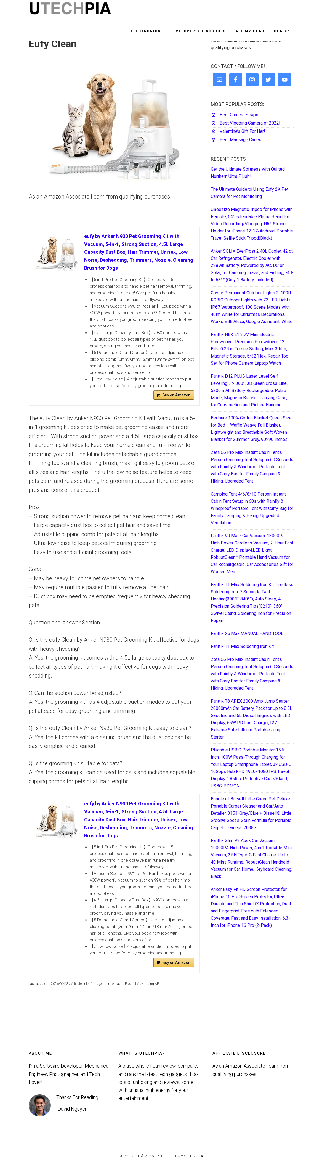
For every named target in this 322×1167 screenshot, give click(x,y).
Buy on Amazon (176, 395)
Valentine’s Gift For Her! (242, 131)
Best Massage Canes (240, 139)
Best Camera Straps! (240, 114)
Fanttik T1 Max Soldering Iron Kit (242, 646)
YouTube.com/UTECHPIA (180, 1156)
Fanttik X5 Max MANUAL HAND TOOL (247, 633)
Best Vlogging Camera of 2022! (250, 123)
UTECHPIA (78, 10)
